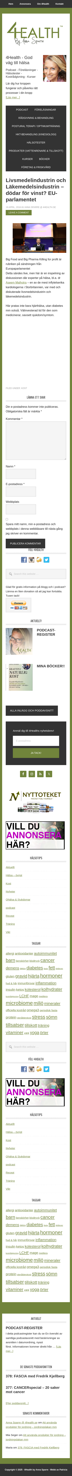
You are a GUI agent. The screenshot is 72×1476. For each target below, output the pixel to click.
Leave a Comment (19, 212)
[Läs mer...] (13, 97)
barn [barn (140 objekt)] (10, 960)
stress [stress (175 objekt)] (38, 1017)
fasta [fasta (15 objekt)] (46, 969)
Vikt (8, 932)
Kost (24, 388)
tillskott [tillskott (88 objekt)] (31, 1025)
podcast (10, 907)
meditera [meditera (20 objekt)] (43, 996)
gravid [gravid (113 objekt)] (21, 976)
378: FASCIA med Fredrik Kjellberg (35, 1376)
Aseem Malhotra (16, 282)
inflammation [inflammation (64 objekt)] (45, 983)
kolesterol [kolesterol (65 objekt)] (33, 989)
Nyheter (10, 891)
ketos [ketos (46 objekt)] (20, 989)
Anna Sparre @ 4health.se (21, 1422)
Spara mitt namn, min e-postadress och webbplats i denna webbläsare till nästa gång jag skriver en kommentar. (34, 529)
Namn (10, 466)
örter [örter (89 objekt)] (44, 1032)
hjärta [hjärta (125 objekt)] (33, 975)
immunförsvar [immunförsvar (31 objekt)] (26, 983)
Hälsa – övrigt (14, 875)
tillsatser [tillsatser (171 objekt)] (15, 1025)
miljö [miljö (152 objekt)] (38, 1003)
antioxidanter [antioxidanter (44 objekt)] (24, 953)
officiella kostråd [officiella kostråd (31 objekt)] (16, 1010)
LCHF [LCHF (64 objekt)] (24, 996)
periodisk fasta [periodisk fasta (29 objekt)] (48, 1010)
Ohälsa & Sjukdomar (18, 899)
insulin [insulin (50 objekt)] (10, 989)
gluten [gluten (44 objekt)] (10, 976)
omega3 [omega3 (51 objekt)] (33, 1010)
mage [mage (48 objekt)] (34, 996)
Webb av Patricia (58, 1469)
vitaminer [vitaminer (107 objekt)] (14, 1032)
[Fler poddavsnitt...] (17, 1403)
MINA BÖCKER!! (51, 666)
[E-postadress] (36, 741)
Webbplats (12, 501)
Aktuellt (10, 867)
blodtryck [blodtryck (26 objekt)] (34, 960)
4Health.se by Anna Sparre (36, 33)
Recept (10, 915)
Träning (10, 923)
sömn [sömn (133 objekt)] (51, 1016)
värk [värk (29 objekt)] (26, 1033)
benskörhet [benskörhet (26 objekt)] (22, 960)
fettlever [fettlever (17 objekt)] (59, 968)
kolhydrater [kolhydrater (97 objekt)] (51, 989)
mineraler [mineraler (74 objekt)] (52, 1003)
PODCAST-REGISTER (24, 1328)
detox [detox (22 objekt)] (23, 968)
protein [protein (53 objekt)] (11, 1017)
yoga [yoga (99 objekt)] (34, 1032)
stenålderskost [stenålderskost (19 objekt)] (24, 1018)
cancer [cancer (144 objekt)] (47, 960)
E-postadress (15, 484)
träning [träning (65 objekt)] (43, 1025)
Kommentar (14, 418)
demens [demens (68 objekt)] (12, 968)
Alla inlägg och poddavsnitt (32, 710)
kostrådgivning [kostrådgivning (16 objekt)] (12, 996)
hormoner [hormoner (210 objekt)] (51, 976)
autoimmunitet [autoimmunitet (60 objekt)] (45, 953)
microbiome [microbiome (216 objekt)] (19, 1003)
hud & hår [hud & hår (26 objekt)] (11, 983)
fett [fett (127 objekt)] (52, 967)
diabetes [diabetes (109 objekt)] (34, 967)
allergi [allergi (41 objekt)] (10, 953)
